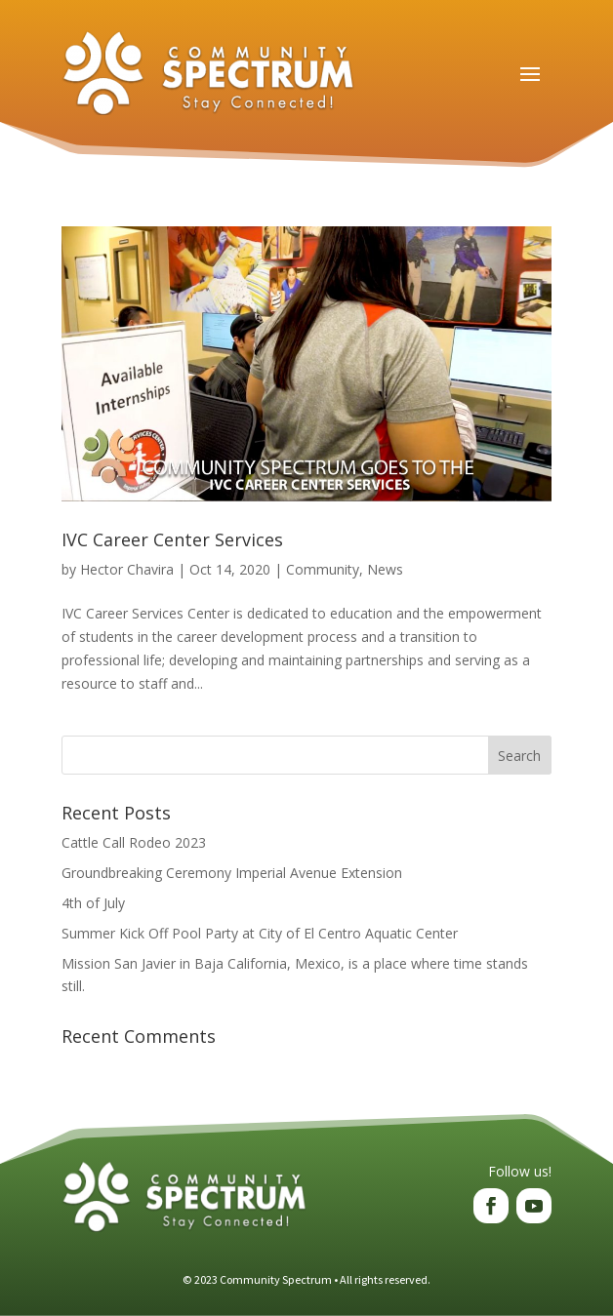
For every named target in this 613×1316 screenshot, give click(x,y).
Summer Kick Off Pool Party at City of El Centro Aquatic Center (259, 933)
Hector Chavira (127, 569)
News (385, 569)
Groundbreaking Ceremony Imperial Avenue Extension (231, 872)
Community (322, 569)
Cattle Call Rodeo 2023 (133, 842)
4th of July (93, 903)
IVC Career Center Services (172, 539)
